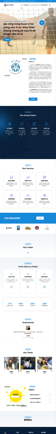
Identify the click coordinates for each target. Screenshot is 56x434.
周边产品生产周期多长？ (35, 402)
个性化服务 (7, 39)
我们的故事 (15, 39)
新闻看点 (34, 5)
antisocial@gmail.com (31, 1)
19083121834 (23, 1)
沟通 (43, 5)
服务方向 (38, 5)
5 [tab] (32, 337)
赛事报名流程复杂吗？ (35, 395)
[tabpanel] (28, 333)
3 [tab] (28, 337)
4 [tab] (30, 337)
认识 (25, 5)
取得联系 (40, 218)
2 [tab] (26, 337)
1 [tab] (28, 252)
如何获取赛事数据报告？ (35, 398)
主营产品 (30, 5)
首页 (21, 5)
